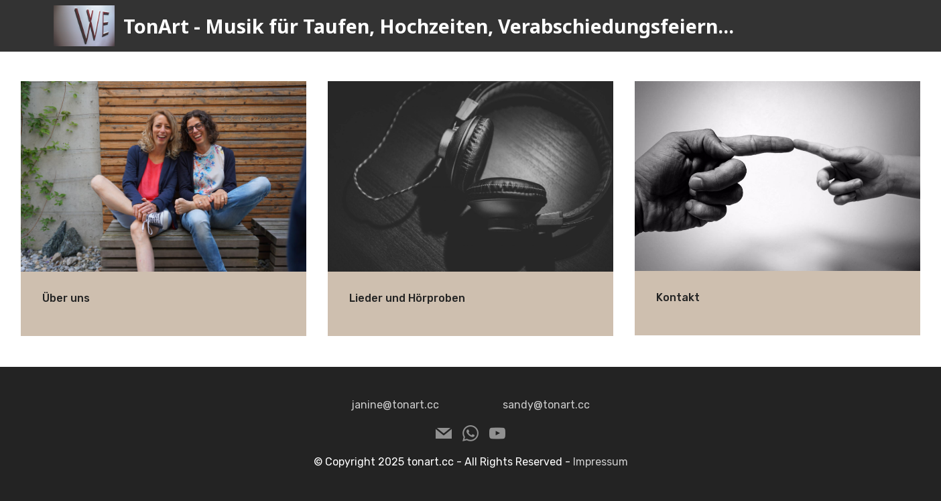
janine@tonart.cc (395, 404)
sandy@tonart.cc (546, 404)
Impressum (600, 461)
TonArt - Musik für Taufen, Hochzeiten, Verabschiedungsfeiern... (428, 25)
